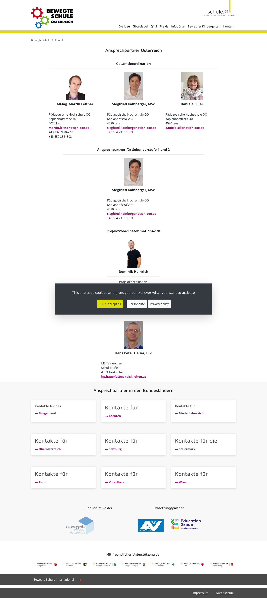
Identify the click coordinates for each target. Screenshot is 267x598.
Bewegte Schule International (53, 580)
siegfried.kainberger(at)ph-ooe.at (131, 128)
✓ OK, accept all (110, 304)
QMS (154, 26)
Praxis (164, 26)
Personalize (137, 304)
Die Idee (124, 26)
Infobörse (178, 26)
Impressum (200, 593)
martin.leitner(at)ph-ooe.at (69, 128)
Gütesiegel (140, 26)
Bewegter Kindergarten (204, 26)
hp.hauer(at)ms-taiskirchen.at (123, 377)
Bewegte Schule (40, 39)
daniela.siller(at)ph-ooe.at (184, 128)
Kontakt (228, 26)
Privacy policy (159, 304)
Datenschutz (225, 593)
